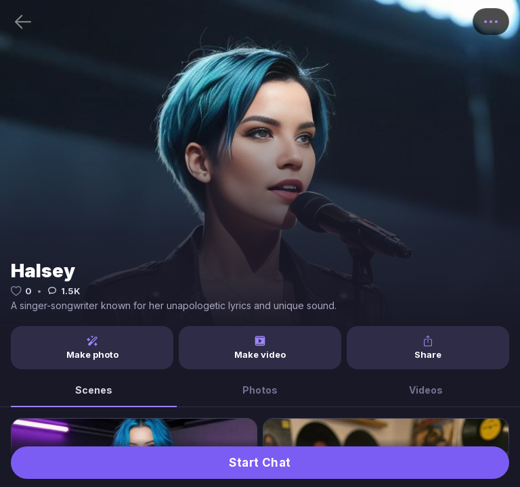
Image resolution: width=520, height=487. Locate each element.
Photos (260, 390)
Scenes (93, 390)
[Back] (23, 21)
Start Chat (260, 462)
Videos (426, 390)
